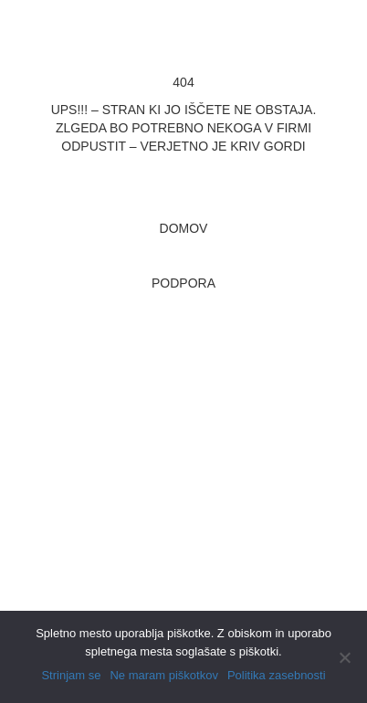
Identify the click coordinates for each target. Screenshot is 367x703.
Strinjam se (70, 675)
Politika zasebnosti (276, 675)
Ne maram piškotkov (163, 675)
